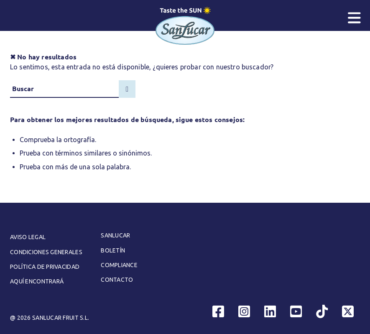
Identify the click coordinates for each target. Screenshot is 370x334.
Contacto (117, 279)
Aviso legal (28, 237)
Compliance (119, 265)
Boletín (113, 250)
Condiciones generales (46, 252)
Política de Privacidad (44, 266)
